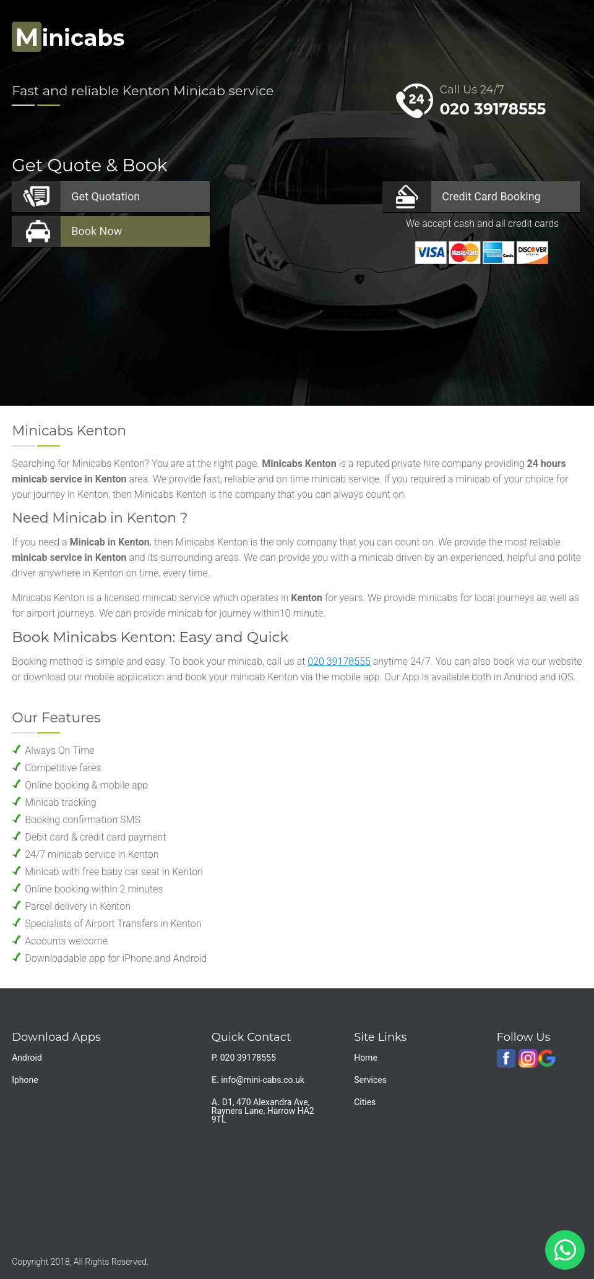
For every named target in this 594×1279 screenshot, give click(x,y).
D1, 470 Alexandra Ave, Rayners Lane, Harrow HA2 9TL (263, 1110)
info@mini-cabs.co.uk (262, 1080)
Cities (365, 1102)
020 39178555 (492, 109)
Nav (561, 34)
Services (370, 1080)
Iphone (25, 1080)
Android (27, 1058)
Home (365, 1058)
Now (96, 231)
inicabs (68, 37)
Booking (491, 196)
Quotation (105, 196)
